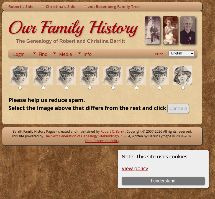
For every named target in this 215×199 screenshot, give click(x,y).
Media (65, 54)
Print (159, 53)
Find (43, 54)
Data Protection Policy (102, 140)
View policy (135, 168)
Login (19, 54)
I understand (163, 181)
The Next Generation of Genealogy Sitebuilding (80, 136)
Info (88, 54)
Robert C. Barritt (113, 131)
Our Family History (72, 27)
